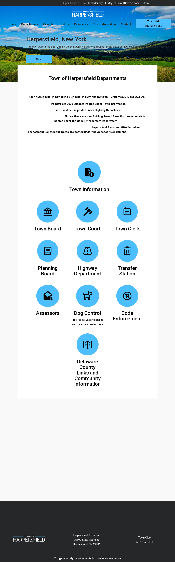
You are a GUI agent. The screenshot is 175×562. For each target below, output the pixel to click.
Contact (126, 24)
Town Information (104, 24)
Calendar (49, 24)
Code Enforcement (127, 316)
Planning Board (48, 271)
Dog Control (87, 313)
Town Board (47, 229)
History (64, 24)
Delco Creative (114, 558)
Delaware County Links (87, 367)
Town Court (88, 229)
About (38, 59)
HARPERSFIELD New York (87, 513)
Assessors (47, 313)
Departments (29, 24)
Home (12, 24)
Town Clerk (127, 229)
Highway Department (87, 271)
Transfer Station (127, 271)
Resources (81, 24)
